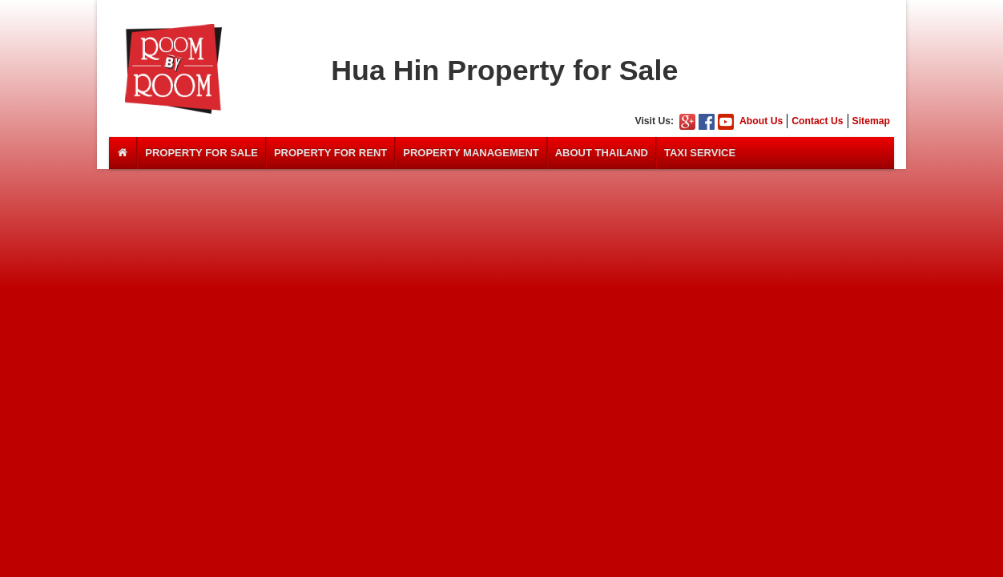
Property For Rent (330, 153)
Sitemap (871, 121)
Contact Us (817, 121)
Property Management (471, 153)
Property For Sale (201, 153)
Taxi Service (699, 153)
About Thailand (601, 153)
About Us (761, 121)
